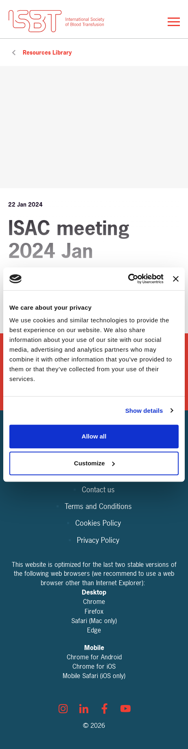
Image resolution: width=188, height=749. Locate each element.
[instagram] (63, 709)
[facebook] (104, 709)
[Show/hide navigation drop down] (174, 22)
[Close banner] (176, 279)
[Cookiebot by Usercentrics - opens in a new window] (128, 278)
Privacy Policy (98, 540)
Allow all (94, 436)
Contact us (98, 490)
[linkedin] (84, 709)
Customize (94, 463)
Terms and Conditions (98, 506)
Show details (144, 410)
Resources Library (47, 52)
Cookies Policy (98, 523)
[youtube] (125, 709)
